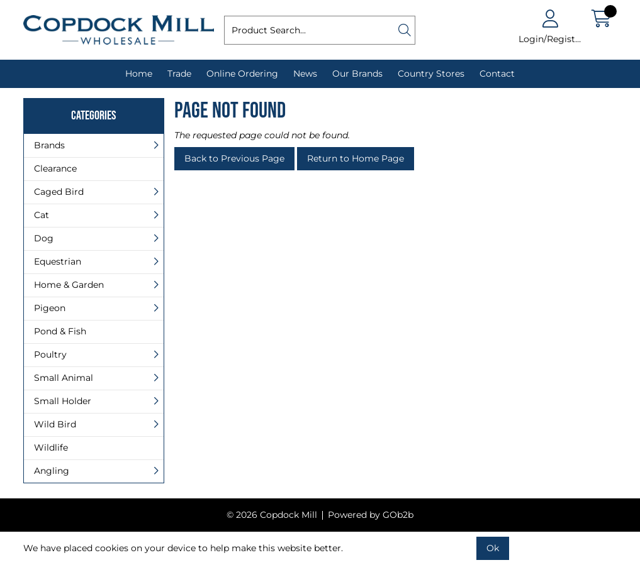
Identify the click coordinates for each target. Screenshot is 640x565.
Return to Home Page (355, 158)
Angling (51, 470)
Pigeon (49, 308)
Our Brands (357, 73)
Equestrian (57, 261)
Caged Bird (59, 191)
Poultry (50, 354)
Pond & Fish (60, 331)
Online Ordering (242, 73)
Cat (41, 215)
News (305, 73)
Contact (497, 73)
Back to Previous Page (234, 158)
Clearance (55, 168)
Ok (492, 548)
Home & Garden (69, 284)
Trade (179, 73)
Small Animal (63, 377)
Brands (49, 145)
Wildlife (51, 447)
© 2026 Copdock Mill (272, 514)
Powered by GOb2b (370, 514)
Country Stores (431, 73)
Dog (43, 238)
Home (138, 73)
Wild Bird (55, 424)
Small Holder (62, 401)
